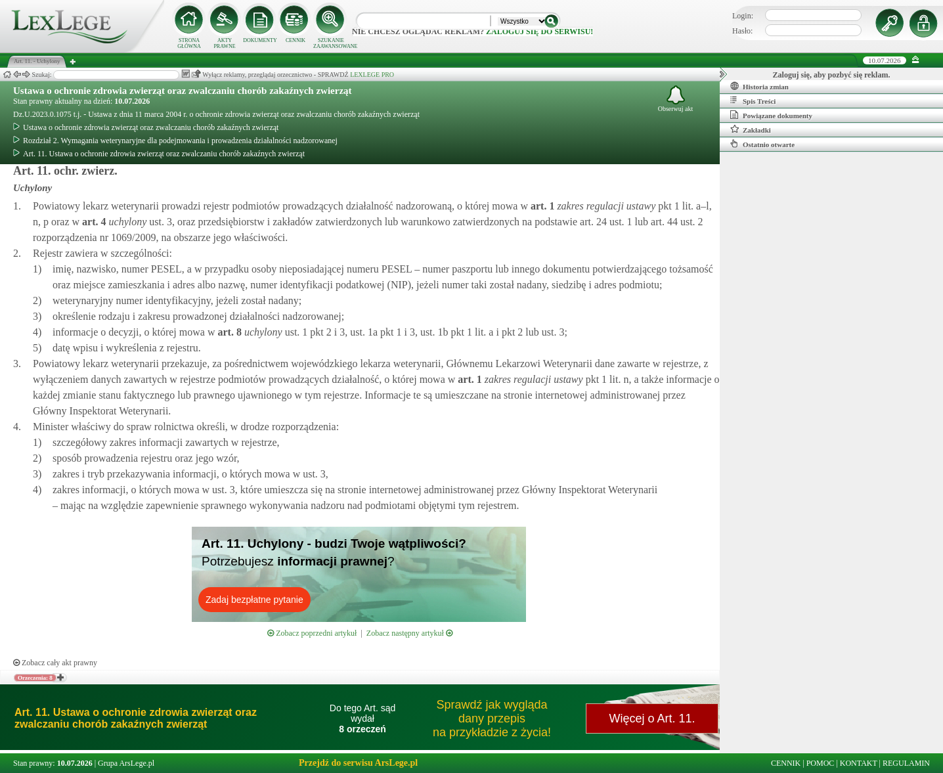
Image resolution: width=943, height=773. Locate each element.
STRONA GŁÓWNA (189, 43)
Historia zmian (759, 86)
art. (541, 205)
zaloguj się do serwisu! (539, 31)
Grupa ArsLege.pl (126, 763)
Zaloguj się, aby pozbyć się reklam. (831, 74)
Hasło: (742, 30)
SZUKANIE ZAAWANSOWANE (331, 43)
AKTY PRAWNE (224, 43)
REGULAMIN (906, 763)
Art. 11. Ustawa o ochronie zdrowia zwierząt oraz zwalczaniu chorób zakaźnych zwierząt (159, 153)
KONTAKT (858, 763)
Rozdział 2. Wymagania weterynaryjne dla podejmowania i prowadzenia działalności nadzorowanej (175, 140)
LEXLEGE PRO (372, 74)
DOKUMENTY (260, 40)
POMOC (820, 763)
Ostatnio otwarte (762, 143)
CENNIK (295, 40)
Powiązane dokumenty (771, 115)
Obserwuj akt (675, 98)
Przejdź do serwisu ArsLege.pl (358, 763)
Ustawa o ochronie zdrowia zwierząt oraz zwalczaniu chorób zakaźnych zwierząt (182, 90)
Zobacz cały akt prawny (55, 662)
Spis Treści (753, 100)
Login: (742, 15)
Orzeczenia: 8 (35, 677)
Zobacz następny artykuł (409, 633)
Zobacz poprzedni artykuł (312, 633)
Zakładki (750, 129)
